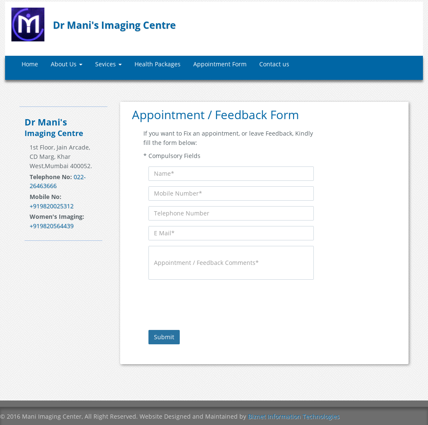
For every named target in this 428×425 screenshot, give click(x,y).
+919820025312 (52, 206)
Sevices (108, 64)
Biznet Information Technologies (294, 416)
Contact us (274, 64)
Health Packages (157, 64)
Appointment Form (220, 64)
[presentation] (212, 301)
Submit (164, 337)
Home (30, 64)
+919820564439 (52, 226)
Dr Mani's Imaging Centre (114, 25)
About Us (66, 64)
